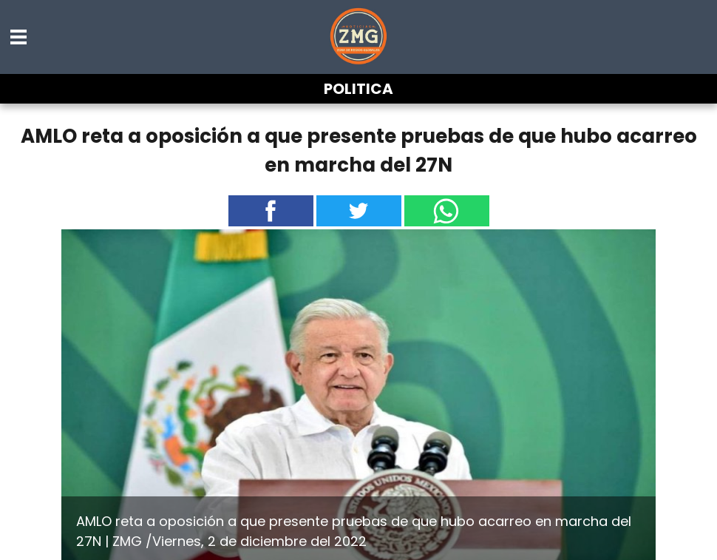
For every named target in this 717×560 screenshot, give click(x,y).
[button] (19, 37)
